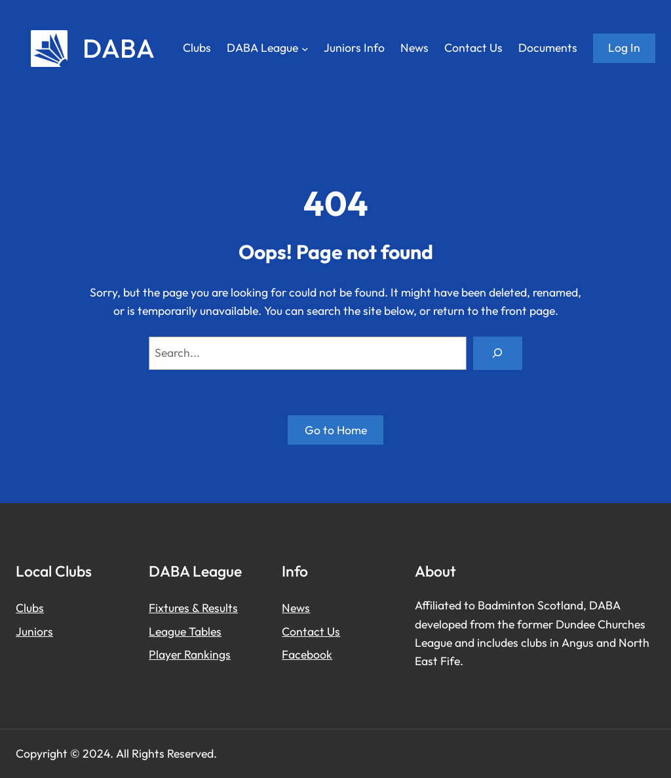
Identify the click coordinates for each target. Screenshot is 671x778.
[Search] (497, 354)
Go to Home (336, 430)
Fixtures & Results (193, 607)
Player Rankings (190, 654)
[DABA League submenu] (305, 48)
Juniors (34, 631)
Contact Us (311, 631)
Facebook (307, 654)
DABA (119, 47)
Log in (624, 47)
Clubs (30, 607)
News (296, 607)
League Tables (185, 631)
